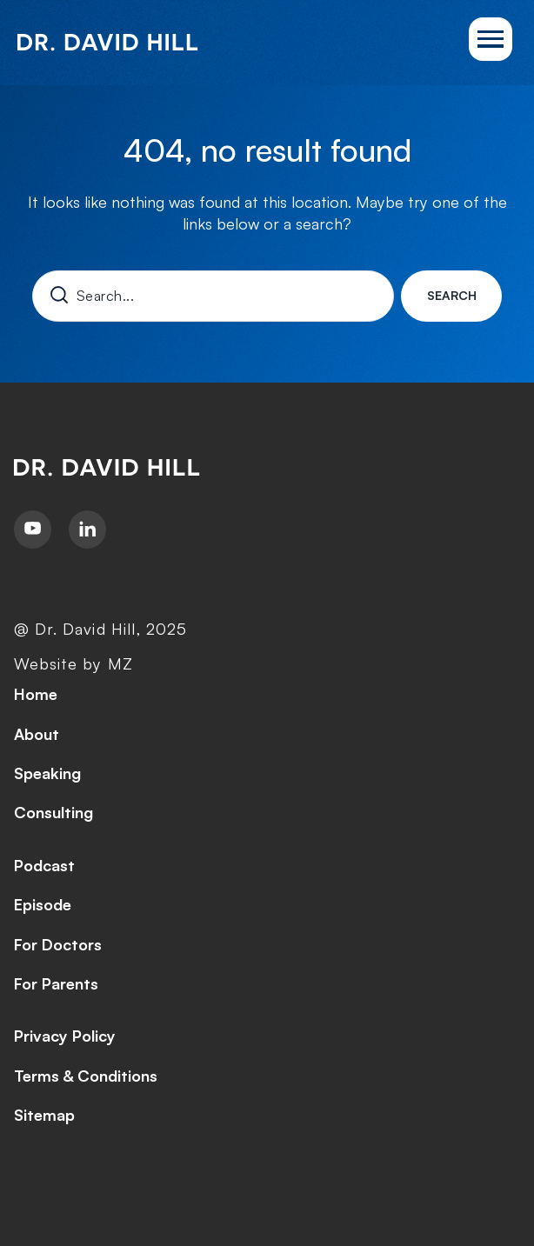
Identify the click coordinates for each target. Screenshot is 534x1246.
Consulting (53, 812)
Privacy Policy (65, 1035)
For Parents (56, 983)
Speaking (47, 773)
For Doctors (58, 944)
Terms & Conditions (85, 1075)
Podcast (44, 865)
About (36, 733)
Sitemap (44, 1114)
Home (35, 693)
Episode (42, 904)
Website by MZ (73, 663)
